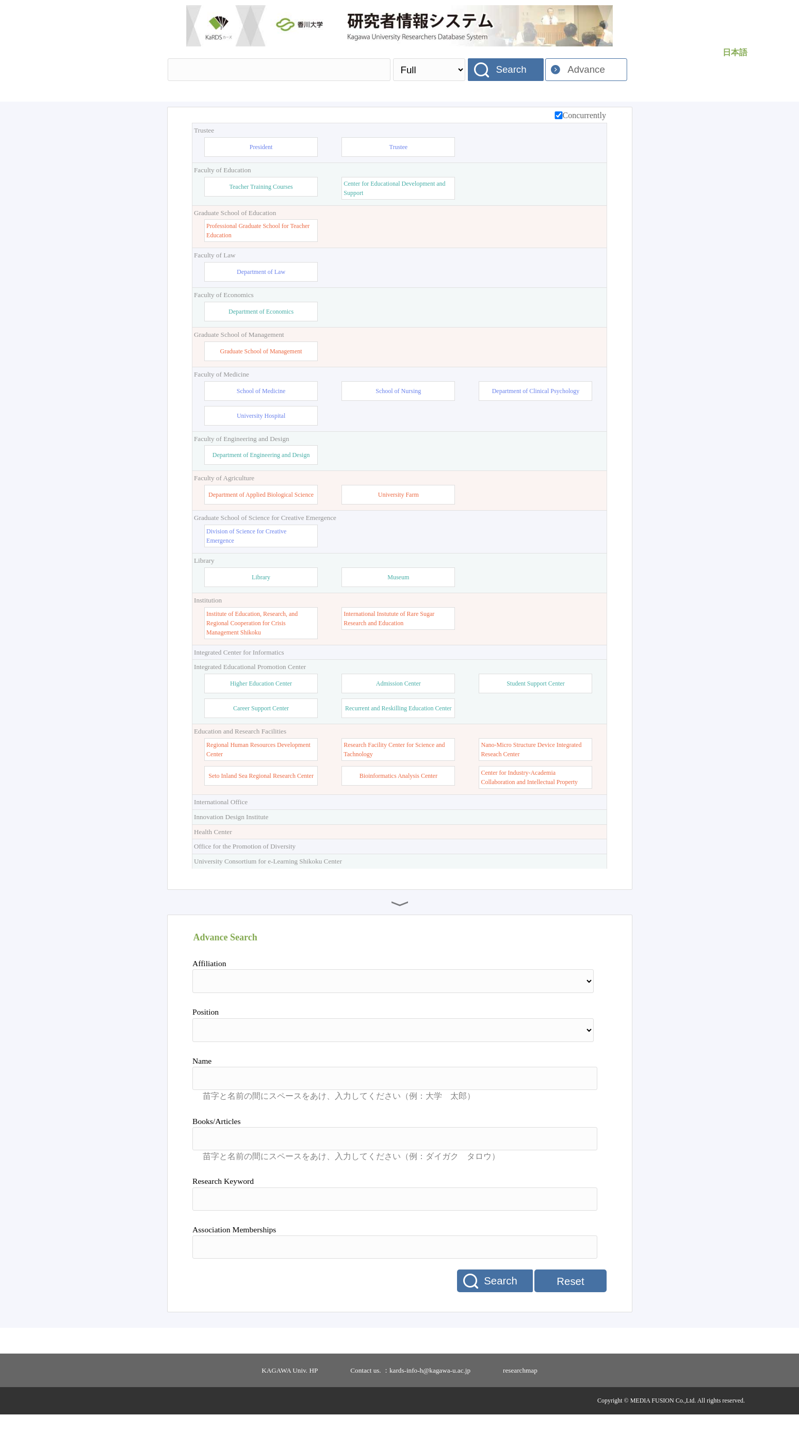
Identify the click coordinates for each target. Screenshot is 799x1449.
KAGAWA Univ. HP (290, 1405)
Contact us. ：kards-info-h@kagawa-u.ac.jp (410, 1405)
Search (511, 69)
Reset (570, 1316)
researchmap (520, 1405)
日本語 (735, 52)
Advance (586, 69)
